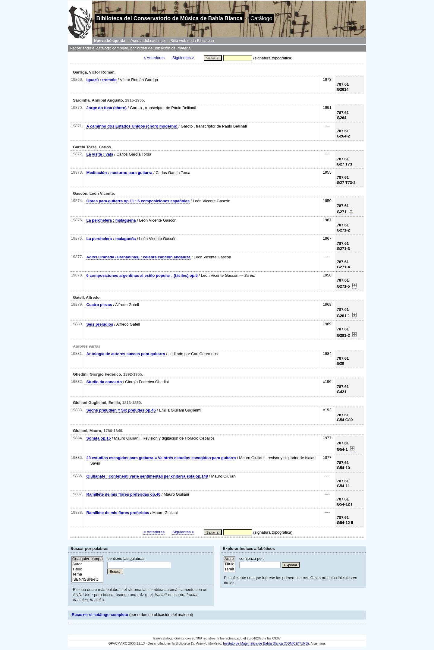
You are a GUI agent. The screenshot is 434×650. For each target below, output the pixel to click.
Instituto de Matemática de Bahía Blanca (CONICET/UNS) (266, 643)
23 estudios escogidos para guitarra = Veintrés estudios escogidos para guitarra (161, 458)
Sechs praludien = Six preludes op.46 (121, 410)
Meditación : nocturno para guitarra (119, 172)
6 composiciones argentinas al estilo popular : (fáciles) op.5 (142, 275)
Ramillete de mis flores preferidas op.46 (123, 494)
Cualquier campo (87, 559)
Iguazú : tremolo (101, 79)
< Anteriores (154, 57)
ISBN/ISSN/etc (87, 579)
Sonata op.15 (98, 438)
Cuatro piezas (99, 304)
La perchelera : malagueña (111, 220)
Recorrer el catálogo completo (100, 614)
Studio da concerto (104, 382)
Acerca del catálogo (148, 40)
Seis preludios (99, 324)
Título (87, 569)
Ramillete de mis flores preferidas (117, 512)
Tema (87, 574)
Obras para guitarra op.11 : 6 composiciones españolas (138, 201)
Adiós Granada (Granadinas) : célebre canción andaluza (138, 257)
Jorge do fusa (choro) (106, 108)
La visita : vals (99, 154)
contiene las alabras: (126, 558)
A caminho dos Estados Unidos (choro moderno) (132, 126)
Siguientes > (183, 57)
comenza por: (251, 558)
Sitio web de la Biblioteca (192, 40)
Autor (87, 564)
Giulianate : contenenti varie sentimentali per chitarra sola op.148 (147, 476)
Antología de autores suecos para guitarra (125, 354)
